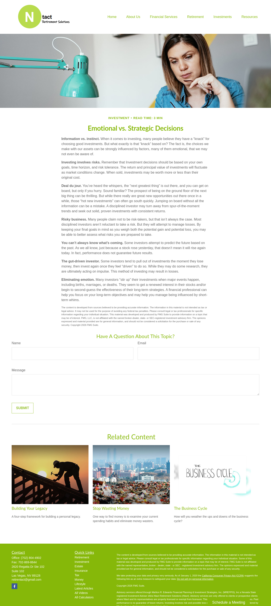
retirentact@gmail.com (26, 579)
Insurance (81, 570)
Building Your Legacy (29, 508)
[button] (112, 17)
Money (79, 579)
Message (18, 370)
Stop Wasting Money (111, 508)
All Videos (81, 593)
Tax (77, 575)
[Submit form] (22, 408)
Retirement (82, 557)
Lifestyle (80, 584)
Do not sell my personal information (195, 579)
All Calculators (84, 597)
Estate (79, 566)
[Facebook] (14, 586)
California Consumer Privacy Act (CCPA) (223, 575)
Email (142, 343)
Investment (82, 561)
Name (16, 343)
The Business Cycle (190, 508)
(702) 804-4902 (31, 557)
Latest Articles (84, 588)
